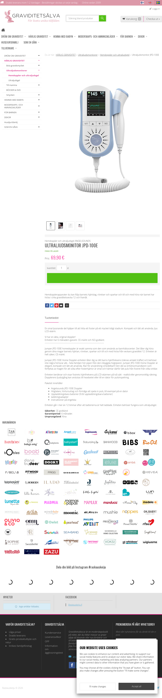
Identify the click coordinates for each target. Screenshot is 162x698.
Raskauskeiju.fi (75, 604)
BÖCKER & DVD (13, 90)
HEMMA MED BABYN (63, 36)
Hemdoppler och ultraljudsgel (23, 75)
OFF (47, 641)
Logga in (156, 8)
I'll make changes (97, 686)
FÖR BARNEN (126, 36)
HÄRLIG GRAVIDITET (38, 36)
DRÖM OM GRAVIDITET (12, 36)
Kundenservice (53, 632)
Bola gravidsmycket (15, 65)
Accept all (136, 686)
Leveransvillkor (53, 637)
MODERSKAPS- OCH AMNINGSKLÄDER (96, 36)
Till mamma (11, 85)
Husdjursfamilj (9, 42)
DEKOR (141, 36)
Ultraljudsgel (14, 80)
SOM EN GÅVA (30, 42)
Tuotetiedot (52, 318)
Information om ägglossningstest (53, 649)
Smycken (10, 95)
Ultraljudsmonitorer (16, 70)
